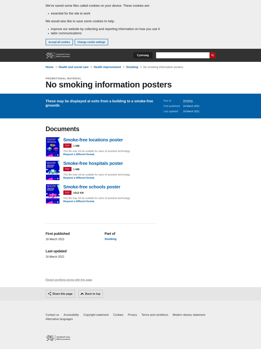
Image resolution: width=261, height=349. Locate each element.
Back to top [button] (93, 293)
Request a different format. (79, 154)
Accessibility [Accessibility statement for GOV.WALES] (71, 314)
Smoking (132, 67)
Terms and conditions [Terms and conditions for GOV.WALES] (155, 314)
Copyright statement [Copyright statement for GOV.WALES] (96, 314)
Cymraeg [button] (143, 55)
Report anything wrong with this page (69, 279)
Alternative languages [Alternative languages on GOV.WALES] (59, 319)
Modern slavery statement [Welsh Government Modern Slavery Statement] (189, 314)
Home (49, 67)
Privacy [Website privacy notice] (132, 314)
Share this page (62, 293)
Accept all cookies (59, 42)
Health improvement (107, 67)
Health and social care (73, 67)
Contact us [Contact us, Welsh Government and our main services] (52, 314)
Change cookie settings (91, 42)
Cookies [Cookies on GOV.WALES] (118, 314)
